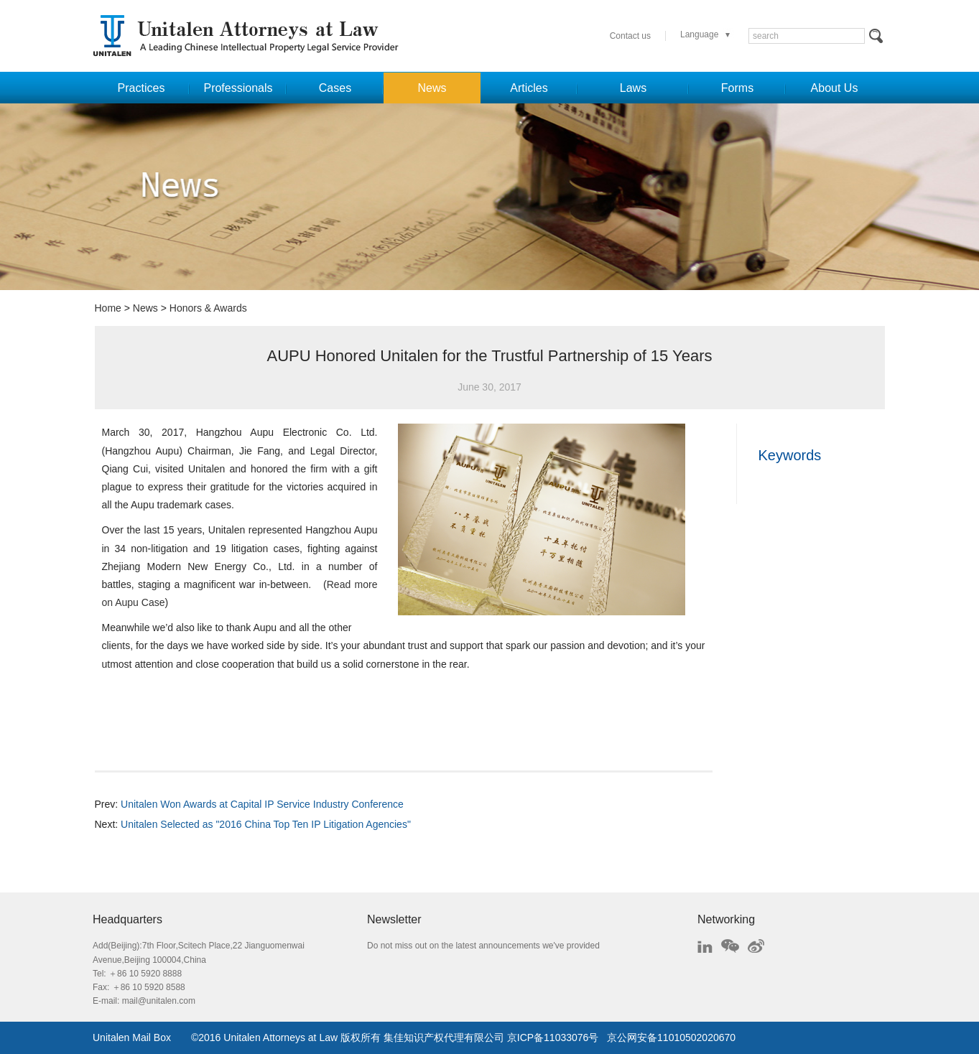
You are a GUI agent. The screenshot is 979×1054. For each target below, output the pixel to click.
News (431, 88)
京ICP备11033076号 (553, 1037)
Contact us (630, 36)
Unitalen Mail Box (132, 1037)
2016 (209, 1037)
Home (108, 308)
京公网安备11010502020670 (671, 1037)
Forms (737, 88)
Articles (528, 88)
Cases (335, 88)
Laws (633, 88)
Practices (141, 88)
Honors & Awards (208, 308)
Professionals (237, 88)
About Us (834, 88)
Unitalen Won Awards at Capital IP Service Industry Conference (262, 804)
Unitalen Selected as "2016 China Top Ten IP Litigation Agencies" (266, 824)
